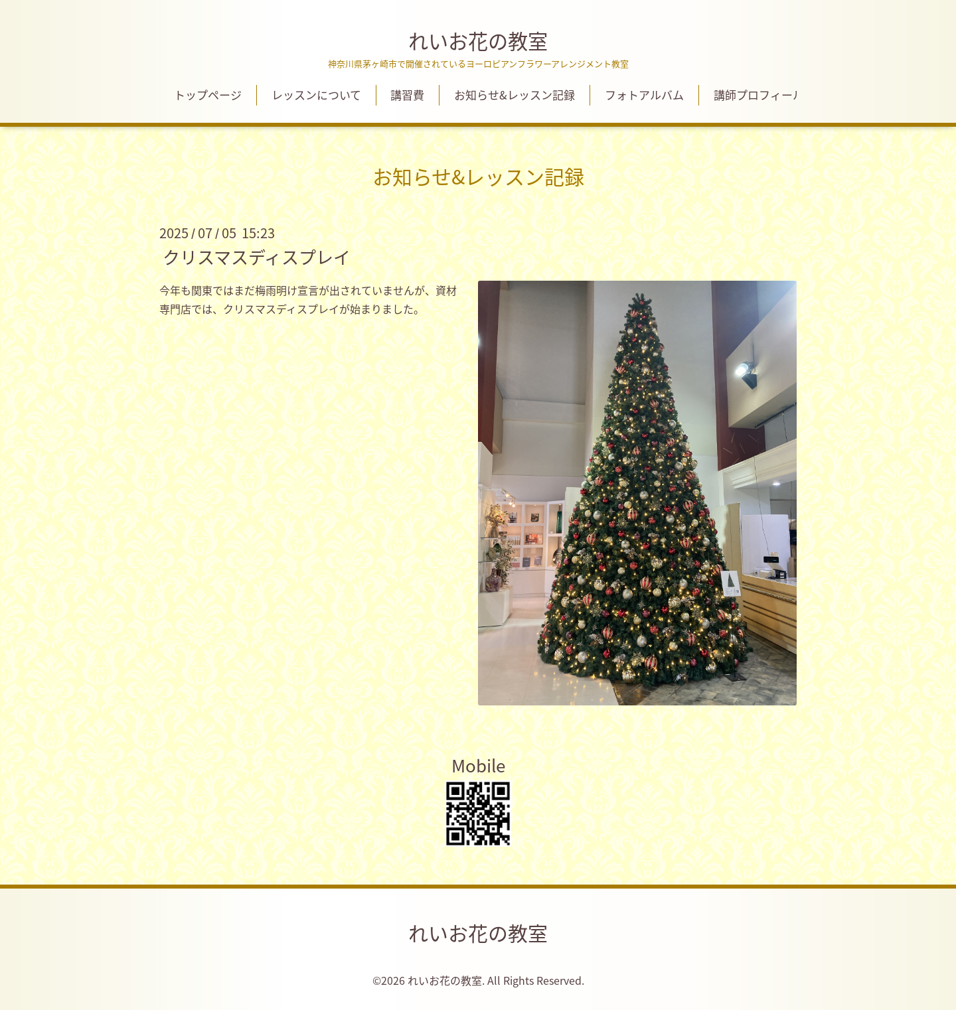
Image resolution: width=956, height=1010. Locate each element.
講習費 (407, 94)
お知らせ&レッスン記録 (514, 94)
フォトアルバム (644, 94)
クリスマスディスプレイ (257, 256)
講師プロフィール (759, 94)
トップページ (208, 94)
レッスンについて (316, 94)
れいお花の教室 (478, 41)
